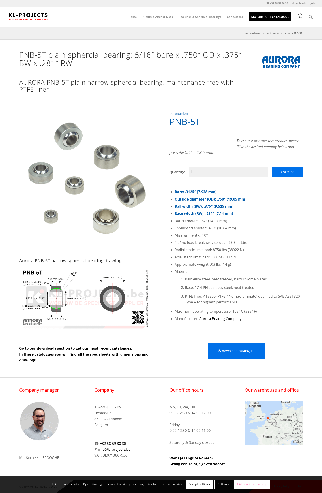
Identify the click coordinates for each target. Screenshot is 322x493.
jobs (313, 3)
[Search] (311, 17)
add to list (287, 172)
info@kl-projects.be (114, 449)
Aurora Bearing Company (220, 318)
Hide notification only (252, 484)
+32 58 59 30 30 (113, 443)
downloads (299, 3)
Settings (223, 484)
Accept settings (199, 484)
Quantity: (177, 172)
